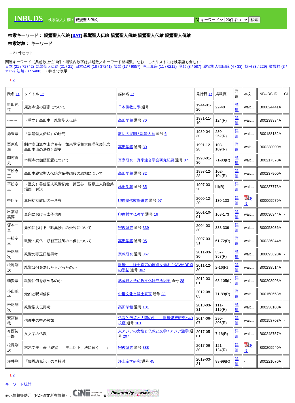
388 (146, 347)
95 (145, 241)
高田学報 (125, 120)
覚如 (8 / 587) (190, 66)
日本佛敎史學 (129, 107)
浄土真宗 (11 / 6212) (160, 66)
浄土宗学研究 (129, 361)
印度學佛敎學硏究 (133, 200)
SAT (76, 35)
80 (145, 147)
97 (160, 200)
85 (145, 186)
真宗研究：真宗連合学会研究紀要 (146, 160)
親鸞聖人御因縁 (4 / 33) (223, 66)
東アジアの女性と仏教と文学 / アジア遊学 (153, 331)
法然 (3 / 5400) (29, 71)
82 (145, 173)
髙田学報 (125, 186)
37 (186, 160)
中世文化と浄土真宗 (135, 294)
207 (126, 336)
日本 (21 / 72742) (19, 66)
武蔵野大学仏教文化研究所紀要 (144, 280)
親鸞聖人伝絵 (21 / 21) (54, 66)
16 (156, 214)
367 (146, 254)
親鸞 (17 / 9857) (127, 66)
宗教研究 (125, 227)
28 (182, 280)
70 (145, 120)
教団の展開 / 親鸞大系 (136, 133)
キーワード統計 (18, 384)
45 (152, 361)
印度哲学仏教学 (131, 214)
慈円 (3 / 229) (256, 66)
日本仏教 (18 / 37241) (93, 66)
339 (146, 227)
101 (146, 307)
